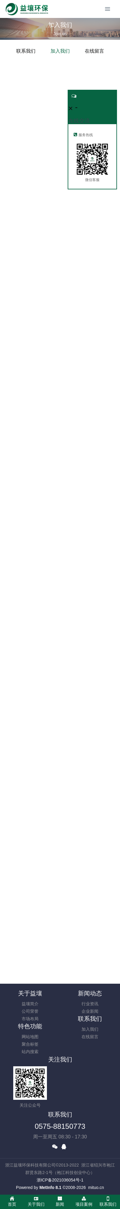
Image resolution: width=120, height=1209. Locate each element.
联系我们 (25, 51)
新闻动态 (90, 993)
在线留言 (94, 51)
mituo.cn (96, 1187)
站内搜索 (30, 1051)
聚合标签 (30, 1044)
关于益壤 (30, 993)
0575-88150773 (60, 1126)
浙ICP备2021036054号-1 (60, 1180)
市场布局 (30, 1018)
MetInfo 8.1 (50, 1187)
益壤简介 (30, 1003)
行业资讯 (90, 1003)
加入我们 (60, 51)
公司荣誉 (30, 1011)
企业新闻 (90, 1011)
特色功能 (30, 1026)
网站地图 (30, 1036)
